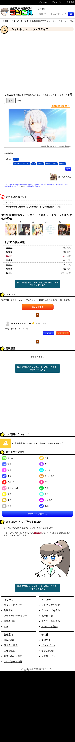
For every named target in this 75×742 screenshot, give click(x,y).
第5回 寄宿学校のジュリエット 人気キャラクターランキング (41, 95)
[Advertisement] (27, 62)
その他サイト (48, 656)
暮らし (44, 494)
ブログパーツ (48, 645)
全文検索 (41, 9)
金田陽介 (62, 163)
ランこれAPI (47, 651)
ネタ (6, 500)
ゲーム (7, 458)
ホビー (7, 476)
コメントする (37, 307)
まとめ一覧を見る (50, 621)
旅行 (44, 482)
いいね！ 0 (48, 333)
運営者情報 (9, 621)
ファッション (10, 488)
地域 (44, 506)
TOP (6, 21)
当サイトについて (13, 605)
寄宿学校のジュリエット (22, 163)
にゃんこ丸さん (64, 177)
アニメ (16, 159)
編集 (68, 168)
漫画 (33, 163)
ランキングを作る (50, 610)
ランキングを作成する (37, 514)
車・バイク (46, 476)
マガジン (40, 163)
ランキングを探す (50, 605)
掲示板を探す (48, 615)
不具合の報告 (11, 645)
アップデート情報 (13, 661)
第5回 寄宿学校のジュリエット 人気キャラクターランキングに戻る (37, 283)
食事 (6, 494)
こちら (22, 186)
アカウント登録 (49, 626)
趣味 (44, 488)
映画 (6, 470)
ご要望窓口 (9, 651)
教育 (6, 506)
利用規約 (8, 610)
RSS (6, 626)
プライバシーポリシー (15, 615)
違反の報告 (9, 640)
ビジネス (45, 500)
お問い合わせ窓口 (13, 656)
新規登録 (37, 533)
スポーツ (8, 482)
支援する (46, 640)
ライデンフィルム (51, 163)
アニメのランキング (20, 21)
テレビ (44, 470)
